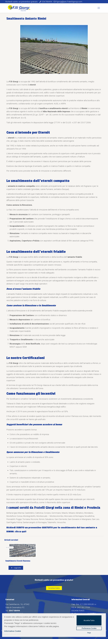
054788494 (47, 1)
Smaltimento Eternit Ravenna (17, 561)
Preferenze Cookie (89, 628)
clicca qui (20, 531)
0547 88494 (14, 610)
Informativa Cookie (12, 631)
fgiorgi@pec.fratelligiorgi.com (69, 1)
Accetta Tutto (89, 620)
